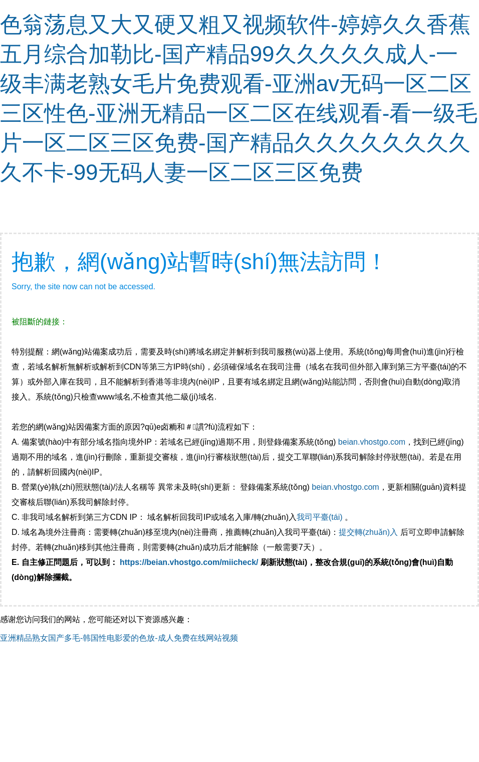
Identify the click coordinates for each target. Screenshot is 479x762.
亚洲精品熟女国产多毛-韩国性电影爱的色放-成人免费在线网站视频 (119, 638)
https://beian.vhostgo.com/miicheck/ (189, 562)
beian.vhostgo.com (371, 442)
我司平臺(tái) (321, 517)
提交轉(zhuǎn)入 (368, 532)
